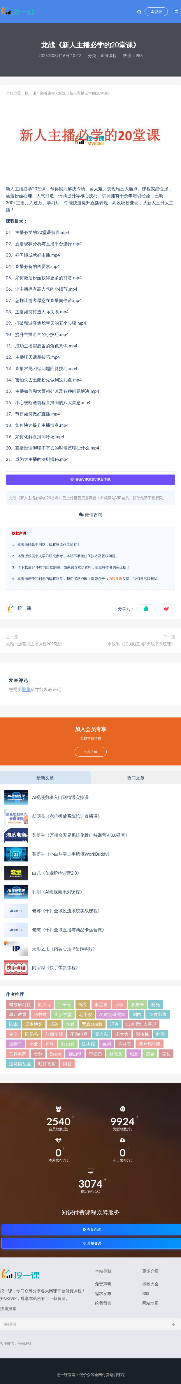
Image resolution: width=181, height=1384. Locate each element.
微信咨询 (90, 514)
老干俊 (85, 1014)
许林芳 (124, 1044)
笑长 (166, 1053)
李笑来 (137, 1004)
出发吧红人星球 (141, 1024)
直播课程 (108, 55)
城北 (134, 1053)
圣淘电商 (79, 1034)
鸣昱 (82, 1004)
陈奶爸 (31, 1034)
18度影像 (158, 1014)
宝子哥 (64, 1004)
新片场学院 (150, 1044)
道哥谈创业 (20, 1063)
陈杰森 (88, 1044)
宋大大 (122, 1034)
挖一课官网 (66, 1374)
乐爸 (54, 1024)
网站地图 (150, 1303)
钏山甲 (75, 1053)
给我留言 (103, 1303)
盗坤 (49, 1044)
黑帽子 (15, 1044)
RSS (145, 1293)
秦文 (13, 1034)
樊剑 (38, 1053)
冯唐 (114, 1024)
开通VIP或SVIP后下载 (90, 479)
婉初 (106, 1044)
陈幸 (13, 1024)
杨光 (155, 1004)
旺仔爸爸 (47, 1063)
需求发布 (103, 1293)
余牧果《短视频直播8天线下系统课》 (141, 643)
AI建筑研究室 (112, 1014)
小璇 (119, 1004)
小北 (33, 1044)
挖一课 (30, 93)
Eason (55, 1053)
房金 (150, 1053)
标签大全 (150, 1283)
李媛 (70, 1024)
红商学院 (54, 1034)
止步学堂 (63, 1014)
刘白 (137, 1014)
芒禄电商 (18, 1053)
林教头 (115, 1053)
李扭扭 (95, 1053)
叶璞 (160, 1034)
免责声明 (103, 1283)
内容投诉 (115, 578)
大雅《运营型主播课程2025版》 (35, 643)
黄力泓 (101, 1034)
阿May (44, 1004)
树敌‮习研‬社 (20, 1004)
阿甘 (67, 1063)
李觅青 (101, 1004)
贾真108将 (92, 1024)
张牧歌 (40, 1014)
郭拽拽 (142, 1034)
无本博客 (34, 1024)
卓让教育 (18, 1014)
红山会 (68, 1044)
